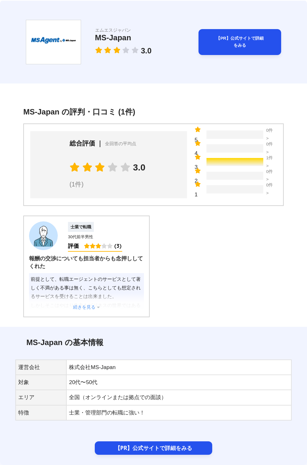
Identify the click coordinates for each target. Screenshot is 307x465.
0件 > (269, 134)
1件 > (269, 162)
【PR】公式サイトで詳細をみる (240, 42)
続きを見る (84, 307)
